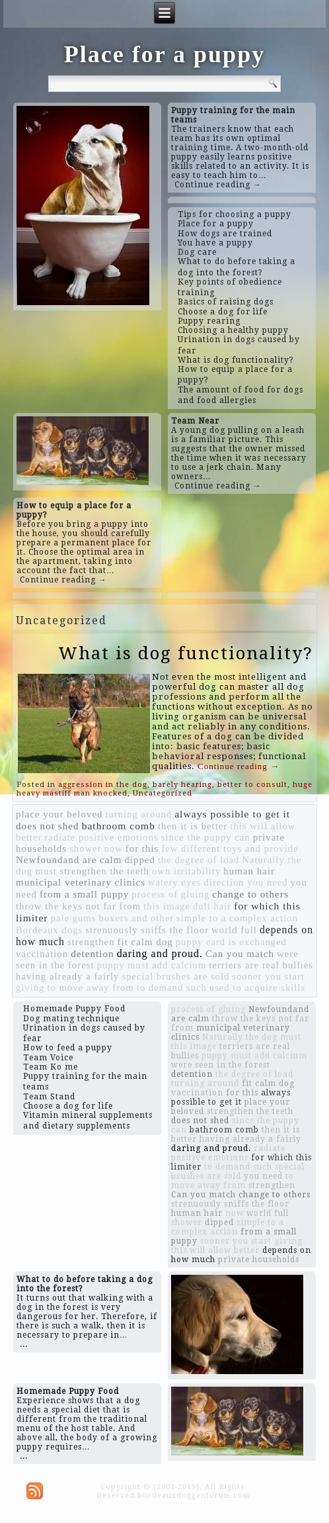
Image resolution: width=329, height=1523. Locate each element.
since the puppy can (205, 837)
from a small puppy (84, 894)
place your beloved (59, 814)
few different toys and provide (229, 848)
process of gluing (170, 894)
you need (263, 1176)
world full (234, 930)
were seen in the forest (220, 1065)
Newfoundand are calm (69, 859)
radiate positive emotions (101, 837)
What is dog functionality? (185, 653)
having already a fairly (68, 976)
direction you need (246, 882)
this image (166, 906)
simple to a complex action (237, 918)
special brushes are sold (176, 976)
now (113, 848)
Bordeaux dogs (49, 930)
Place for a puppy (164, 54)
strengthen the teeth (104, 871)
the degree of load (198, 859)
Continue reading (238, 766)
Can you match (239, 953)
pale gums (73, 918)
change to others (250, 894)
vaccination (42, 953)
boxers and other (136, 918)
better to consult (252, 784)
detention (92, 953)
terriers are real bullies (261, 965)
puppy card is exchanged (231, 942)
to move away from (90, 987)
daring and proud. (160, 953)
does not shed (47, 825)
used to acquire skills (257, 987)
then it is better (192, 826)
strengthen (91, 942)
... (24, 1344)
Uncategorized (162, 793)
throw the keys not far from (78, 906)
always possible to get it (232, 813)
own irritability (186, 871)
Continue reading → (218, 184)
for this (142, 848)
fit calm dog (145, 942)
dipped (139, 859)
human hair (249, 871)
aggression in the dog (102, 784)
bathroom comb (118, 825)
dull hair (212, 906)
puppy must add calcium (152, 965)
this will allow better (215, 1250)
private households (258, 1259)
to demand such (172, 987)
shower (85, 848)
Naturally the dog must (251, 1037)
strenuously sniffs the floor (147, 930)
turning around (139, 814)
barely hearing (182, 784)
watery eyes (174, 882)
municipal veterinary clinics (80, 882)
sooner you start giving (251, 1241)
